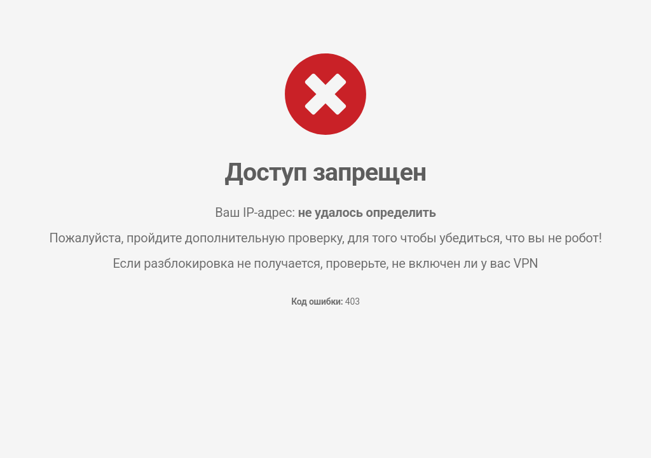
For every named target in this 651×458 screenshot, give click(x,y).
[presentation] (325, 364)
